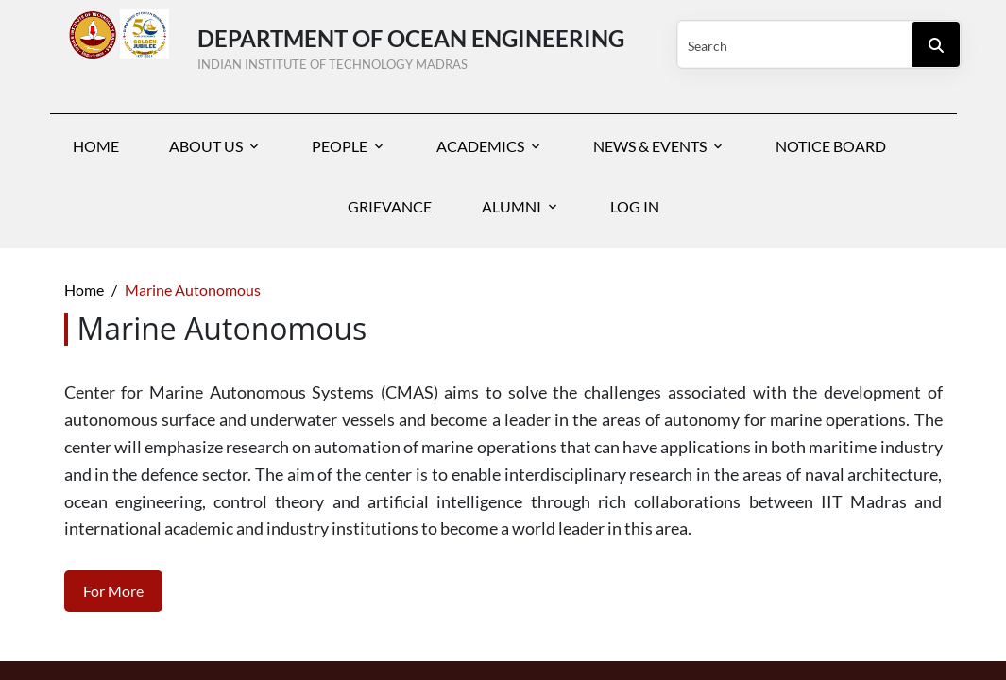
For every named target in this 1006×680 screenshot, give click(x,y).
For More (113, 591)
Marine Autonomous (193, 289)
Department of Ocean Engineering (418, 45)
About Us (206, 146)
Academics (480, 146)
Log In (634, 206)
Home (96, 146)
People (339, 146)
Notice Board (831, 146)
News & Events (650, 146)
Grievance (390, 206)
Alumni (511, 206)
